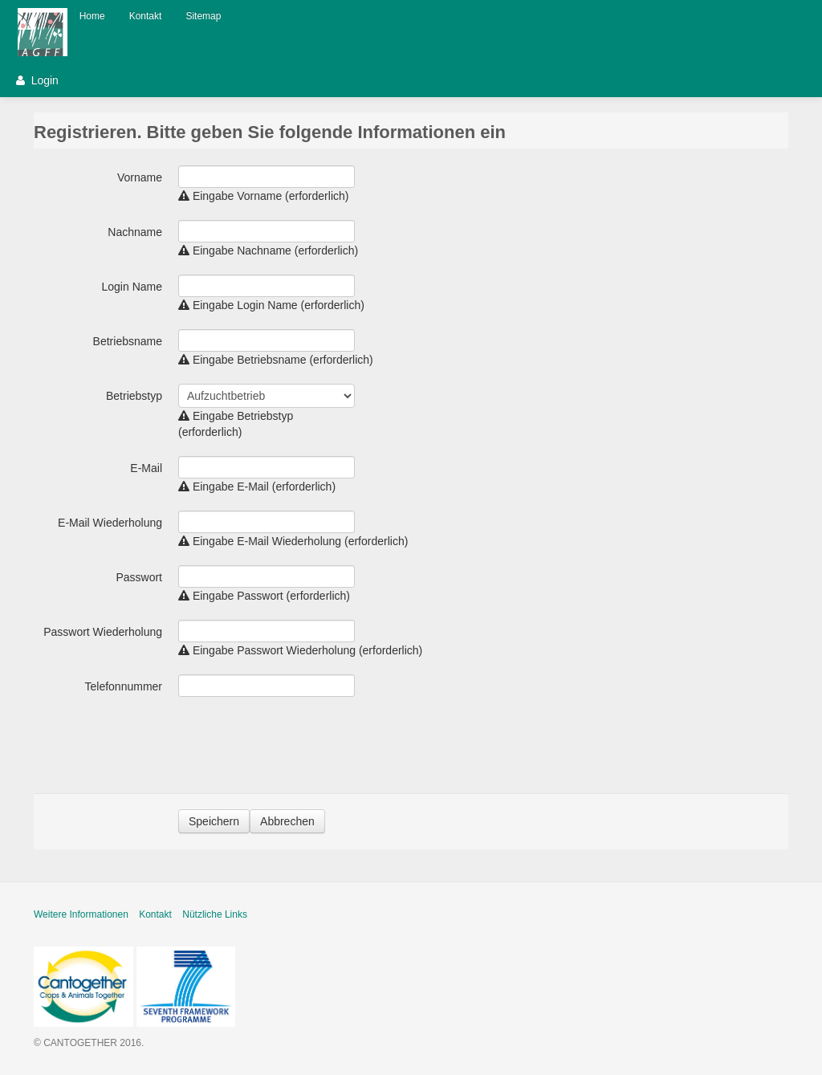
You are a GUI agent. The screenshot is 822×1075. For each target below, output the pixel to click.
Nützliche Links (214, 914)
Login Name (132, 286)
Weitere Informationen (81, 914)
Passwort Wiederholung (102, 631)
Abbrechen (287, 821)
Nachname (135, 232)
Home (92, 16)
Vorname (139, 177)
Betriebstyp (134, 395)
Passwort (139, 577)
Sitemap (203, 16)
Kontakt (145, 16)
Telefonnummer (124, 686)
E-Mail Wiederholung (110, 522)
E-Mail (146, 468)
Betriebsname (127, 341)
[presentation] (300, 746)
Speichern (214, 821)
